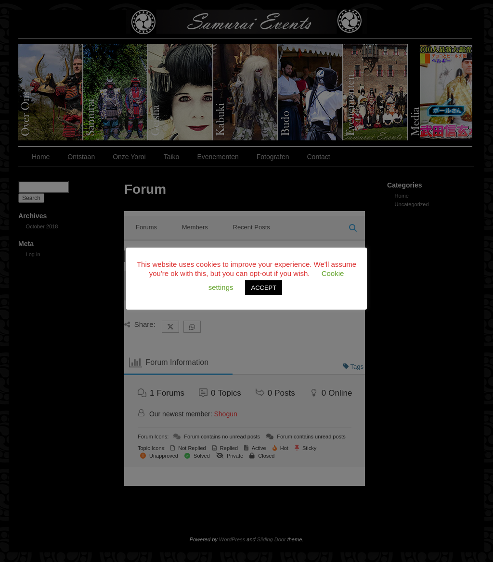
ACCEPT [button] (263, 287)
